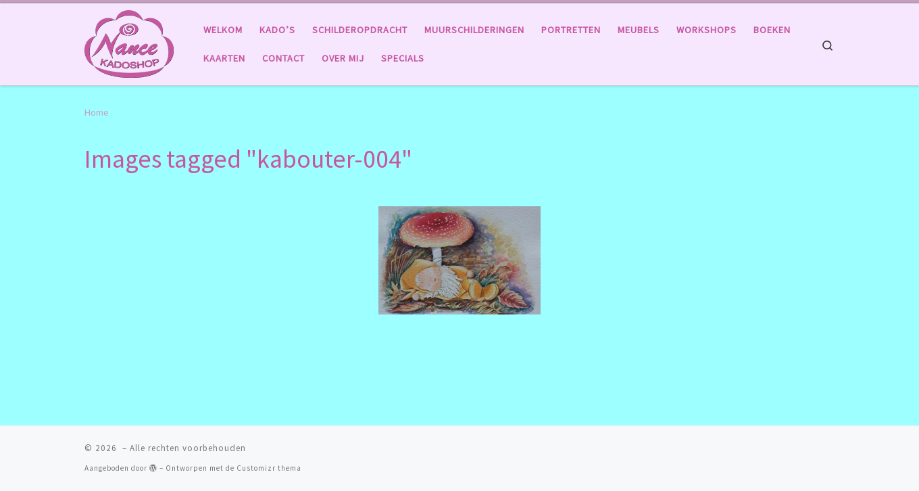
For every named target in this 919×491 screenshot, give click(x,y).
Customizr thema (269, 468)
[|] (129, 41)
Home (96, 112)
